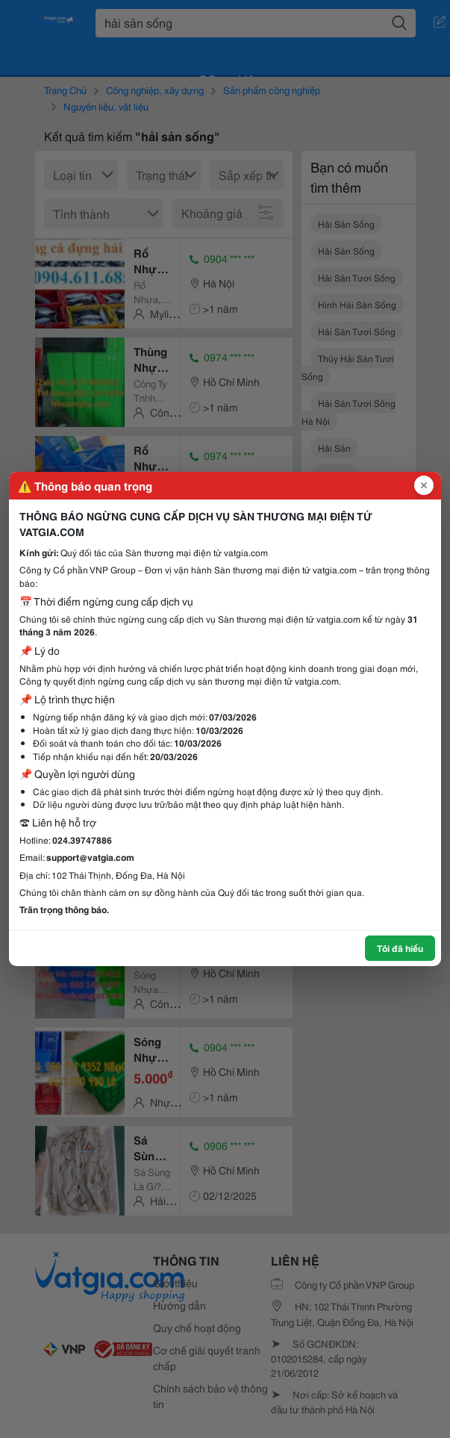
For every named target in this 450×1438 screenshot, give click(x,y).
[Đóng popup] (424, 485)
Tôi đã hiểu (400, 947)
